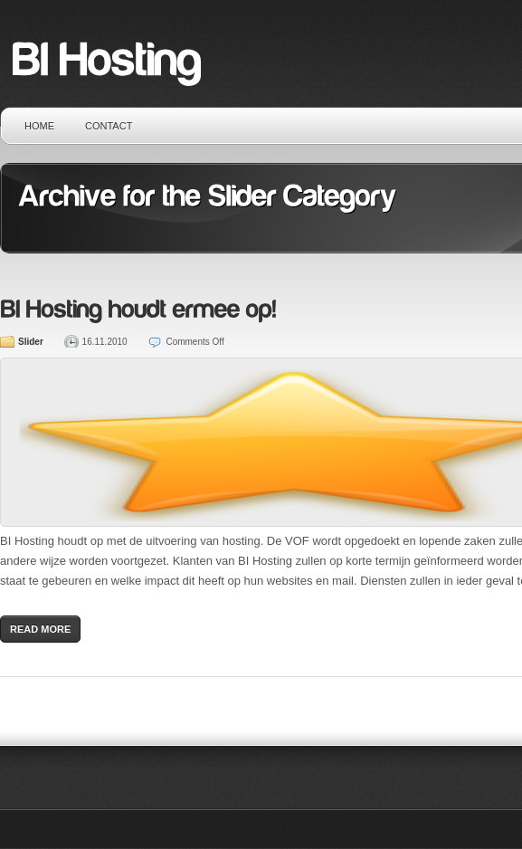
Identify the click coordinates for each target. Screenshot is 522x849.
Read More (40, 629)
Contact (108, 125)
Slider (30, 342)
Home (39, 125)
